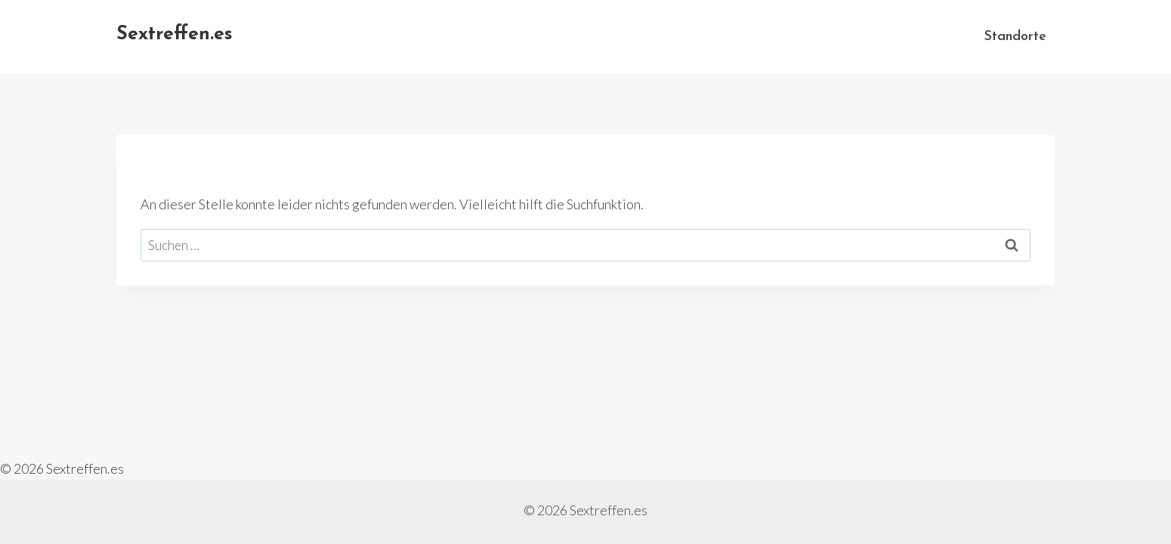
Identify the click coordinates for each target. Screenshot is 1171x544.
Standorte (1015, 36)
